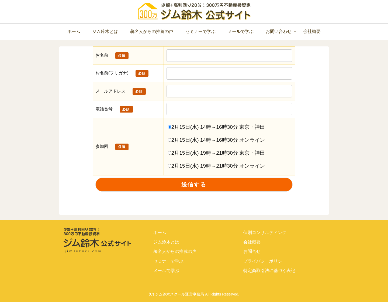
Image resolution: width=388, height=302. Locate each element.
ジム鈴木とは (166, 242)
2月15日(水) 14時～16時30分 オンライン (216, 140)
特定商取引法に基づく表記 (269, 270)
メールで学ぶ (166, 270)
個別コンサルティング (264, 232)
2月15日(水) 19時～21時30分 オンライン (216, 166)
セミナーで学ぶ (168, 261)
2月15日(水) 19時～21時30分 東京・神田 (216, 153)
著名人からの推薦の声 (174, 251)
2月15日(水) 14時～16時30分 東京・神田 (216, 127)
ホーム (159, 232)
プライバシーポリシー (264, 261)
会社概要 (252, 242)
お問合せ (252, 251)
